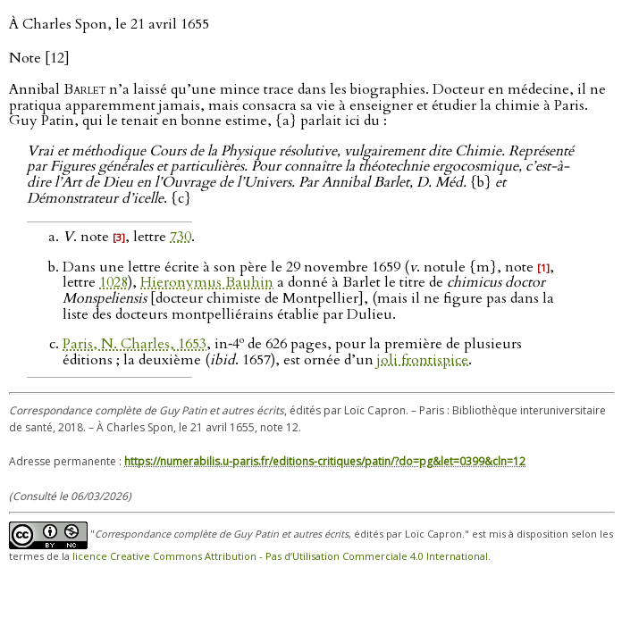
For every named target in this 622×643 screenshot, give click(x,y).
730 (180, 236)
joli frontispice (422, 360)
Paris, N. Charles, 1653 (134, 344)
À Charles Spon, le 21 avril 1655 (109, 24)
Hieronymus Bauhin (206, 282)
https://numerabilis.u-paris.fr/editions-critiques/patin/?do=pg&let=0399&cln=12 (324, 461)
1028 (113, 282)
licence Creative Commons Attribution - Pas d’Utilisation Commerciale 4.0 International (280, 556)
